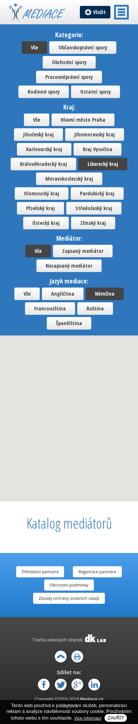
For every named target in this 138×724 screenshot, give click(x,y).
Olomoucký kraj (41, 193)
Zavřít (115, 718)
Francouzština (50, 308)
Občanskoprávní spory (83, 47)
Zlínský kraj (93, 222)
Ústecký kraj (46, 222)
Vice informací (88, 718)
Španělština (69, 323)
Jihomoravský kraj (94, 134)
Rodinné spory (44, 91)
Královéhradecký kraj (43, 163)
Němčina (104, 293)
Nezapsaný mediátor (69, 265)
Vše (34, 47)
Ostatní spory (95, 91)
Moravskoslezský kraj (69, 178)
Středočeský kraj (93, 208)
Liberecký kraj (103, 163)
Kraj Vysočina (97, 149)
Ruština (95, 308)
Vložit (99, 11)
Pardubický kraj (97, 193)
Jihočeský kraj (38, 134)
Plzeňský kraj (40, 208)
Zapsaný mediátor (82, 250)
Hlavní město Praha (83, 119)
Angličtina (62, 293)
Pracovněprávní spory (69, 76)
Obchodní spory (69, 62)
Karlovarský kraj (44, 149)
